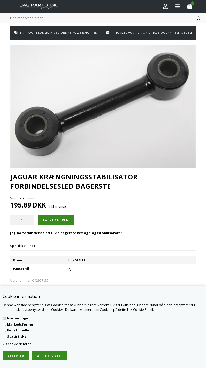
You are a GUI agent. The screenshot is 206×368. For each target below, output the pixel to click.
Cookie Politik (143, 309)
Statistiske (16, 336)
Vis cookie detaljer (17, 344)
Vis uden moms (22, 198)
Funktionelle (18, 330)
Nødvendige (17, 318)
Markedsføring (20, 324)
